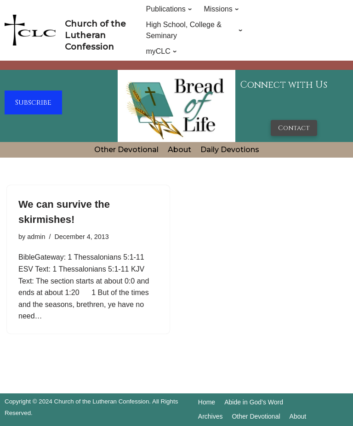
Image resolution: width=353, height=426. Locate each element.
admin (36, 236)
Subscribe (33, 102)
